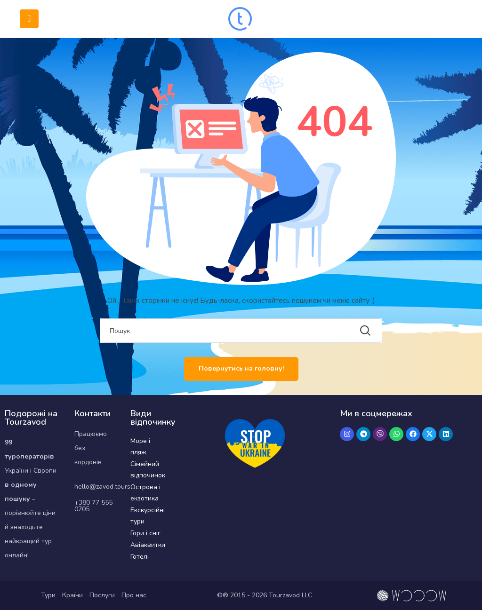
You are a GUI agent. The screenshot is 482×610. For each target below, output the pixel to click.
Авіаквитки (147, 544)
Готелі (139, 556)
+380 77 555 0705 (93, 506)
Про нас (133, 595)
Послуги (102, 595)
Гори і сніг (145, 533)
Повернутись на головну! (241, 368)
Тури (48, 595)
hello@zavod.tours (102, 486)
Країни (72, 595)
